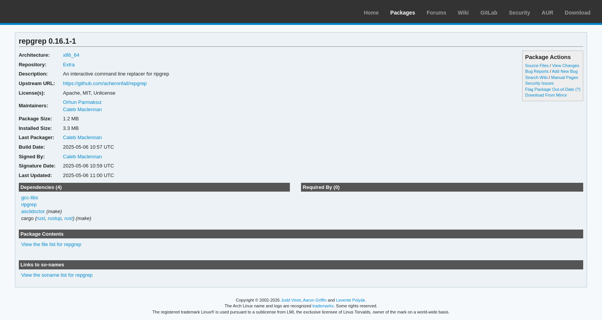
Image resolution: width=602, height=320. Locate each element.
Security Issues (539, 83)
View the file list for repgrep (51, 244)
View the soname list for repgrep (57, 275)
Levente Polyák (350, 300)
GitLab (488, 13)
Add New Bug (564, 71)
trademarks (323, 306)
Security (519, 13)
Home (371, 13)
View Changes (565, 65)
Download (577, 13)
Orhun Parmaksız (82, 102)
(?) (577, 89)
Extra (68, 64)
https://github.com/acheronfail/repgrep (105, 83)
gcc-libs (29, 197)
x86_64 (71, 55)
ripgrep (28, 204)
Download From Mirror (546, 95)
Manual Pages (564, 77)
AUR (547, 13)
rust (41, 218)
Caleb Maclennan (82, 109)
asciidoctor (33, 211)
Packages (402, 13)
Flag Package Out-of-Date (549, 89)
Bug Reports (537, 71)
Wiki (463, 13)
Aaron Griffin (315, 300)
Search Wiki (536, 77)
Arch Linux (42, 11)
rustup (54, 218)
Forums (436, 13)
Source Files (537, 65)
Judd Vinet (291, 300)
